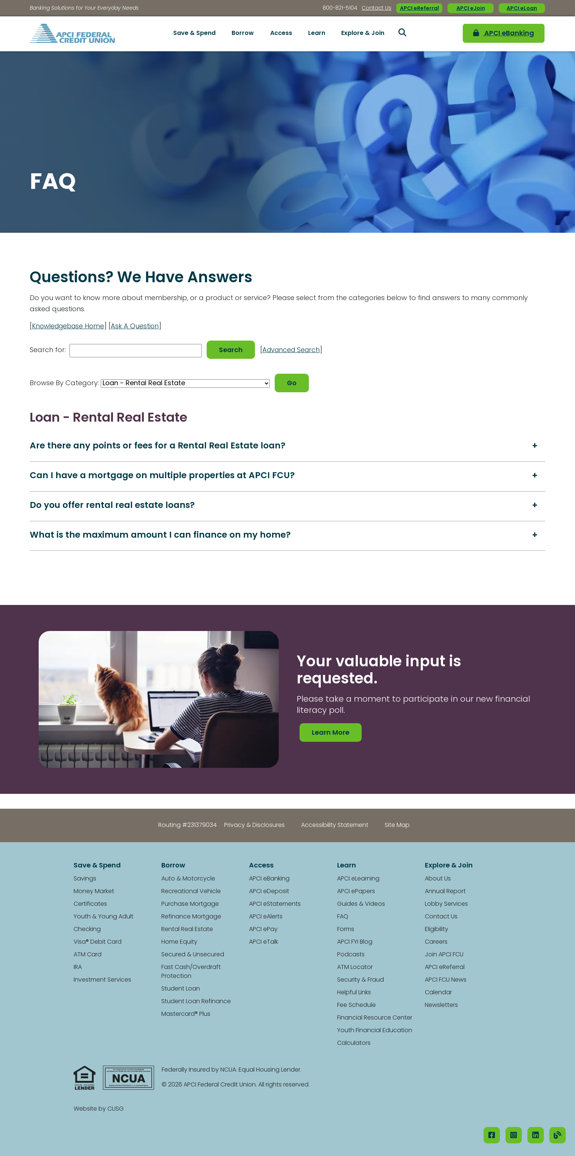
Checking (87, 930)
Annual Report (445, 892)
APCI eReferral (419, 9)
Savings (85, 879)
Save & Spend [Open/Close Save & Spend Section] (194, 33)
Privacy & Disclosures (254, 825)
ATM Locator (355, 967)
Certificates (90, 904)
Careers (436, 942)
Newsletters (441, 1005)
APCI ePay (263, 930)
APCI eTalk (263, 942)
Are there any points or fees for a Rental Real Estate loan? (160, 445)
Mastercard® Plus (185, 1014)
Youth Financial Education (374, 1031)
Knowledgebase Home (70, 326)
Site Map (397, 825)
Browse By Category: (64, 382)
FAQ (342, 917)
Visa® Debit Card (98, 942)
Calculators (354, 1043)
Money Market (94, 892)
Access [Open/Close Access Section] (281, 33)
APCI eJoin (470, 9)
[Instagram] (513, 1135)
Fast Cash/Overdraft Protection (191, 972)
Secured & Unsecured (192, 955)
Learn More (330, 733)
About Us (438, 879)
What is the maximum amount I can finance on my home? (162, 535)
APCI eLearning (358, 879)
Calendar (438, 993)
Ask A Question (139, 326)
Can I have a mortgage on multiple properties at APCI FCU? (165, 475)
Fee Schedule (356, 1005)
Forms (345, 930)
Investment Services (102, 980)
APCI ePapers (356, 892)
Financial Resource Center (374, 1018)
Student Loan (180, 989)
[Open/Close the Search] (402, 34)
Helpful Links (354, 993)
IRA (78, 967)
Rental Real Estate (187, 930)
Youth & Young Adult (103, 917)
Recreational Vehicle (191, 892)
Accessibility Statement (334, 825)
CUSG (115, 1109)
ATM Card (87, 955)
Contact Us (376, 8)
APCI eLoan (522, 9)
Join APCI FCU (444, 955)
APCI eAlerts (265, 917)
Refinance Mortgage (191, 917)
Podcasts (351, 955)
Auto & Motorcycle (188, 879)
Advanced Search (294, 349)
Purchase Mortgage (190, 904)
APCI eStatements (275, 904)
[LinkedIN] (535, 1135)
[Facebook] (492, 1135)
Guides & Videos (361, 904)
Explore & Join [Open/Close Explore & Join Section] (362, 33)
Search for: (48, 349)
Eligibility (436, 930)
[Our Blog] (557, 1135)
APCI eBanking (499, 34)
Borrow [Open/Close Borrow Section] (243, 33)
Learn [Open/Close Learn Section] (316, 33)
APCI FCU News (445, 980)
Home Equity (179, 942)
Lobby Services (446, 904)
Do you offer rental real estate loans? (114, 505)
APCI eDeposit (269, 892)
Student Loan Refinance (196, 1002)
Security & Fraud (360, 980)
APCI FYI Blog (354, 942)
